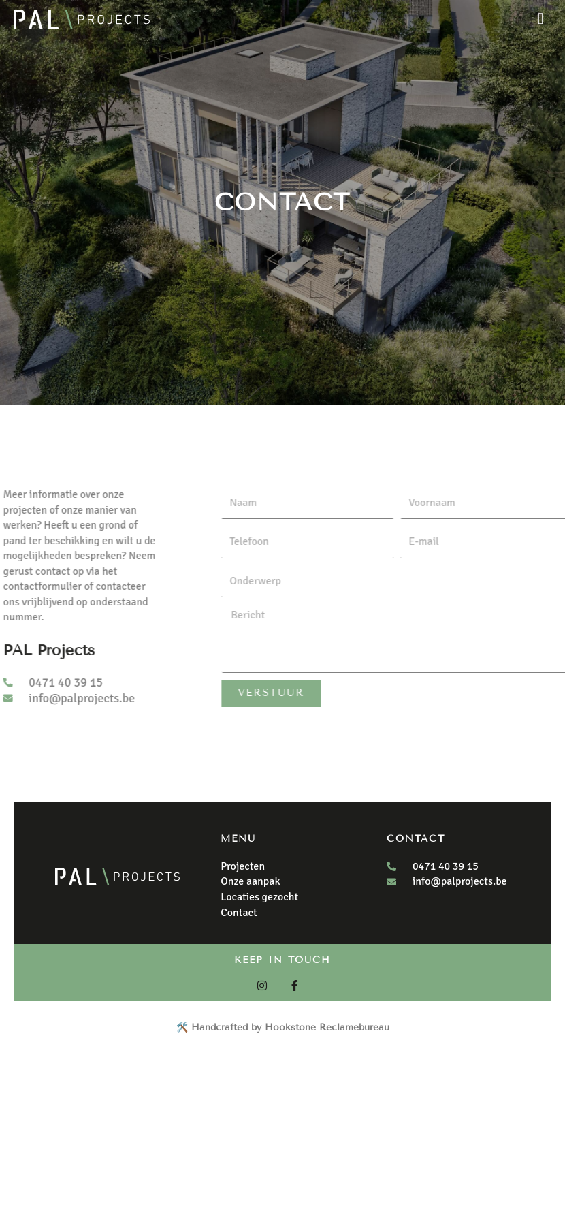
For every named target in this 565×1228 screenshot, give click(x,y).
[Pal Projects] (82, 19)
